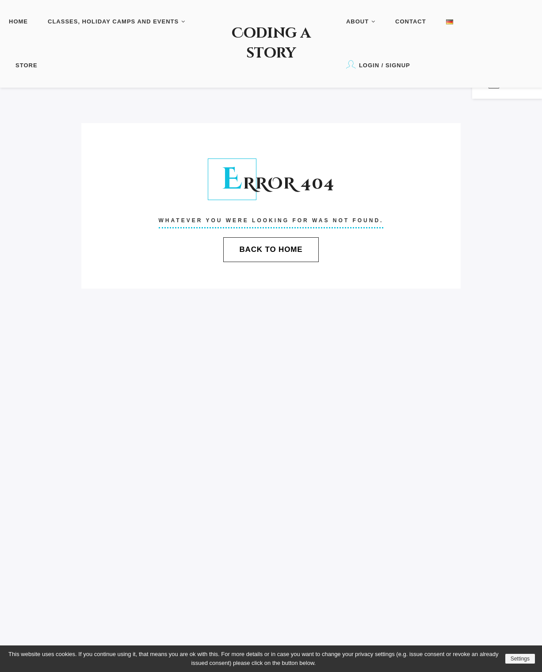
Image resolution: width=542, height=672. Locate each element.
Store (26, 65)
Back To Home (270, 249)
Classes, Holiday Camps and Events (116, 21)
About (360, 21)
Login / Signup (378, 64)
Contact (410, 21)
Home (18, 21)
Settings (520, 659)
